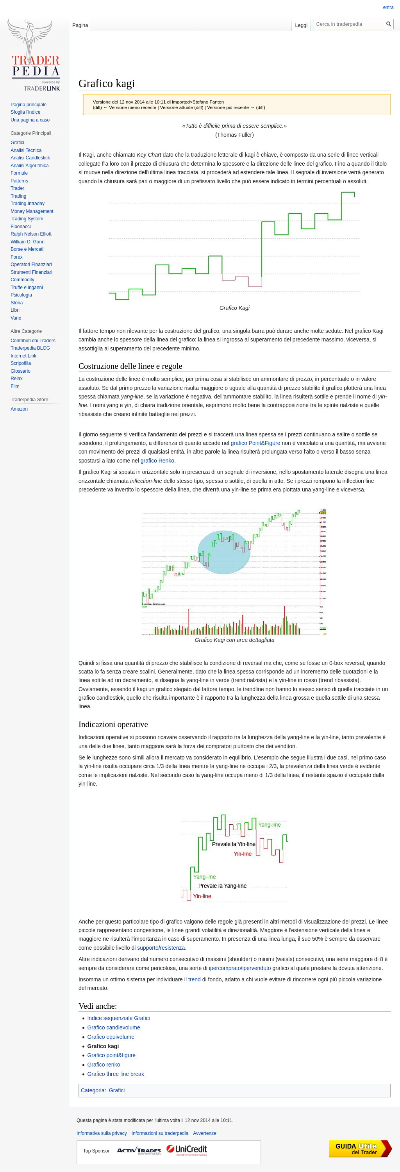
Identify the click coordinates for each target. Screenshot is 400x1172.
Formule (19, 173)
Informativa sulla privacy (102, 1133)
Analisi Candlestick (30, 158)
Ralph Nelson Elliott (31, 234)
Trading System (27, 219)
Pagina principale (28, 104)
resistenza (172, 948)
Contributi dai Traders (33, 340)
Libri (15, 310)
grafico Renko (157, 460)
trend (194, 979)
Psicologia (21, 295)
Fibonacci (20, 226)
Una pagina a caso (30, 120)
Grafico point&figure (111, 1055)
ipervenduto (256, 968)
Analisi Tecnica (26, 150)
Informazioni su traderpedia (160, 1133)
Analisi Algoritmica (29, 165)
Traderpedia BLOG (30, 348)
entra (388, 7)
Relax (17, 378)
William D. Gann (28, 242)
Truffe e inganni (27, 287)
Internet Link (23, 356)
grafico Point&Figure (255, 443)
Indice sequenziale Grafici (118, 1018)
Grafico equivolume (110, 1037)
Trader (17, 188)
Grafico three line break (115, 1074)
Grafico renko (103, 1064)
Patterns (19, 181)
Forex (17, 257)
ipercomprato (225, 968)
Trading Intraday (28, 203)
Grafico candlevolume (113, 1027)
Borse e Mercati (27, 249)
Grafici (117, 1090)
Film (15, 386)
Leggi (301, 25)
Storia (17, 303)
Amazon (19, 409)
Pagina (80, 25)
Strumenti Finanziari (31, 272)
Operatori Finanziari (31, 264)
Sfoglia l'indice (25, 112)
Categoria (93, 1090)
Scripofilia (21, 363)
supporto (147, 948)
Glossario (20, 371)
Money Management (32, 211)
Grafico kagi (103, 1046)
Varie (16, 318)
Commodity (22, 279)
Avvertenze (204, 1133)
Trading (18, 196)
